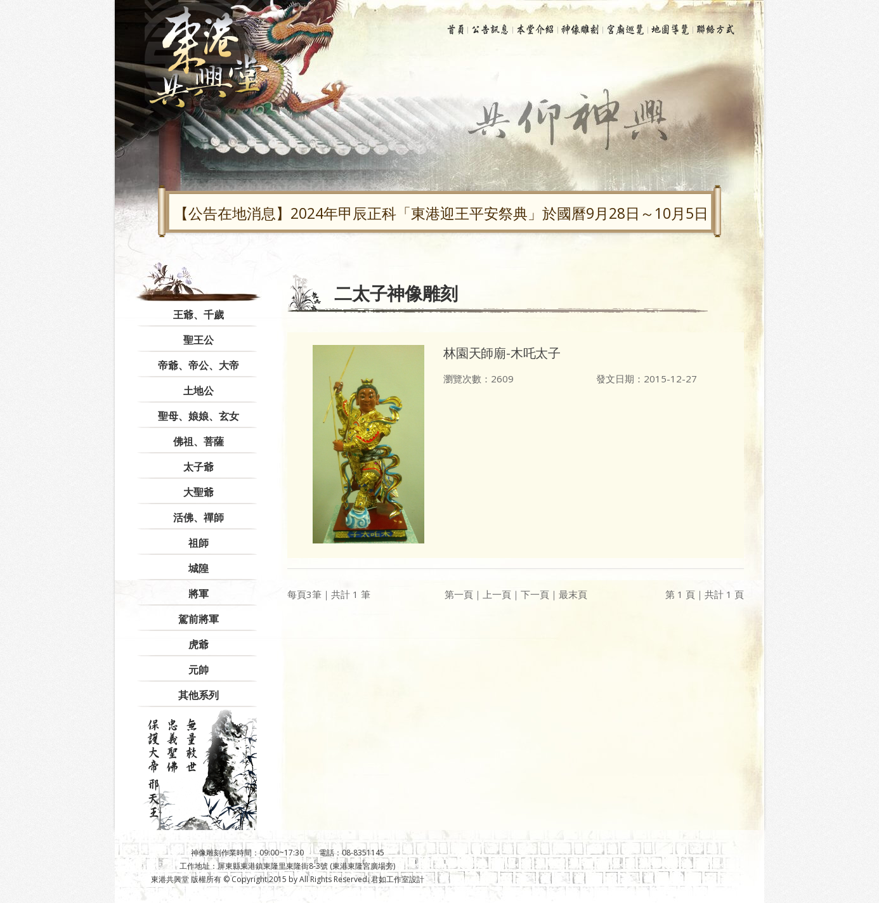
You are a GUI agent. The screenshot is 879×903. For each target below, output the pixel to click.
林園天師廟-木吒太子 (502, 352)
